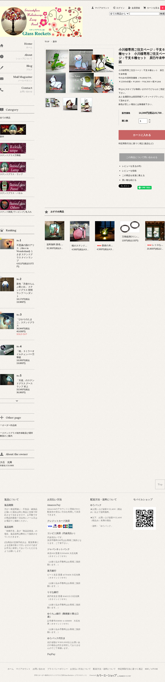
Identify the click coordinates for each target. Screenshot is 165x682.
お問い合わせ (39, 669)
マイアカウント (102, 8)
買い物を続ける (129, 180)
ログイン (120, 8)
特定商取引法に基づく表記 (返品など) (136, 143)
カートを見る (156, 8)
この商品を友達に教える (133, 175)
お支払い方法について (80, 669)
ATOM (154, 669)
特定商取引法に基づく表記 (130, 669)
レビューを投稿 (129, 170)
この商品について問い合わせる (141, 157)
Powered (110, 675)
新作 (55, 41)
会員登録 (136, 8)
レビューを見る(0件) (131, 166)
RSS (147, 669)
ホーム (11, 669)
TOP (47, 41)
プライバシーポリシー (57, 669)
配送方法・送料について (104, 669)
